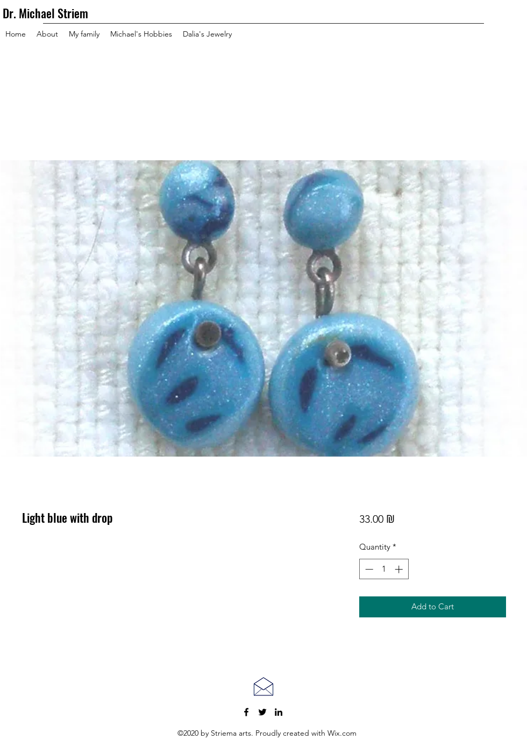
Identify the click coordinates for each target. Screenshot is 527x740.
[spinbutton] (384, 569)
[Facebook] (246, 712)
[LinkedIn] (278, 712)
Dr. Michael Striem (45, 13)
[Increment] (400, 569)
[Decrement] (368, 569)
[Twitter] (262, 712)
